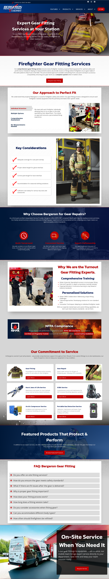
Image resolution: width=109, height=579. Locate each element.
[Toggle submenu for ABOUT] (94, 9)
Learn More (30, 378)
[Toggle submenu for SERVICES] (84, 9)
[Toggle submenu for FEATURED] (59, 9)
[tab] (21, 108)
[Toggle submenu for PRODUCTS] (72, 9)
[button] (88, 1)
